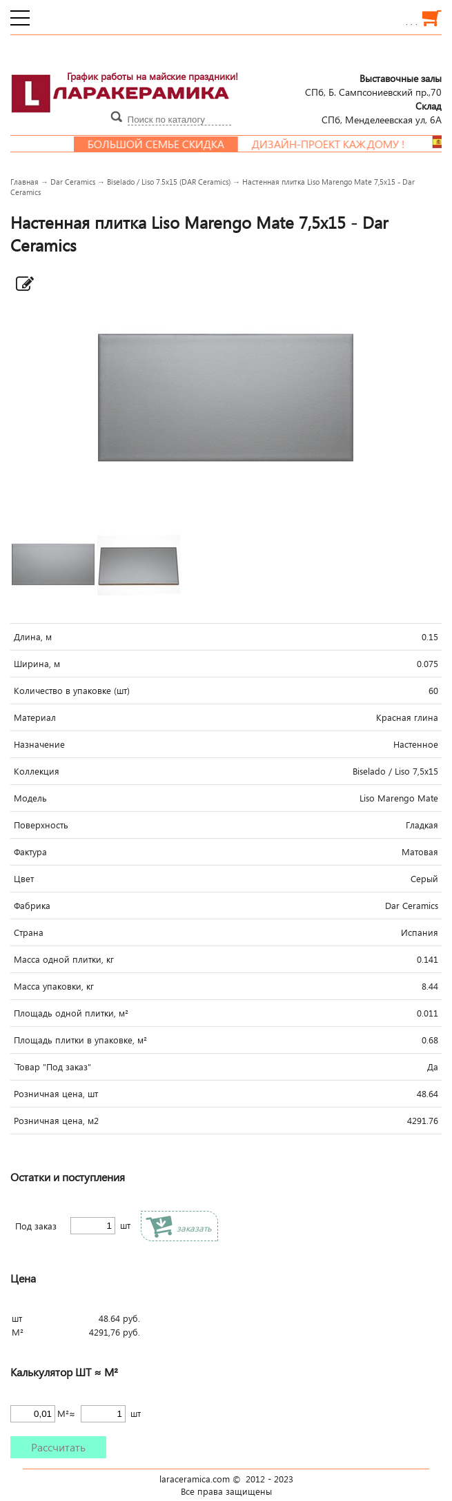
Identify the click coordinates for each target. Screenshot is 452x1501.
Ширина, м (37, 663)
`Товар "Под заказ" (52, 1067)
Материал (35, 717)
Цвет (24, 878)
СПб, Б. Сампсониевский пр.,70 (373, 85)
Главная (24, 181)
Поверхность (41, 825)
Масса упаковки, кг (54, 986)
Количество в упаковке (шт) (72, 690)
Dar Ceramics (72, 181)
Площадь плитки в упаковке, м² (80, 1040)
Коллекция (36, 771)
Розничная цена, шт (56, 1094)
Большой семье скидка (166, 144)
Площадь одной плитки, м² (71, 1013)
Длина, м (33, 637)
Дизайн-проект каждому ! (338, 144)
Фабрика (32, 905)
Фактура (30, 852)
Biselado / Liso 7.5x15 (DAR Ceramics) (168, 181)
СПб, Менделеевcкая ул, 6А (382, 112)
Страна (28, 932)
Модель (30, 798)
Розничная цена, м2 (56, 1120)
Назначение (39, 744)
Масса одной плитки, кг (64, 959)
